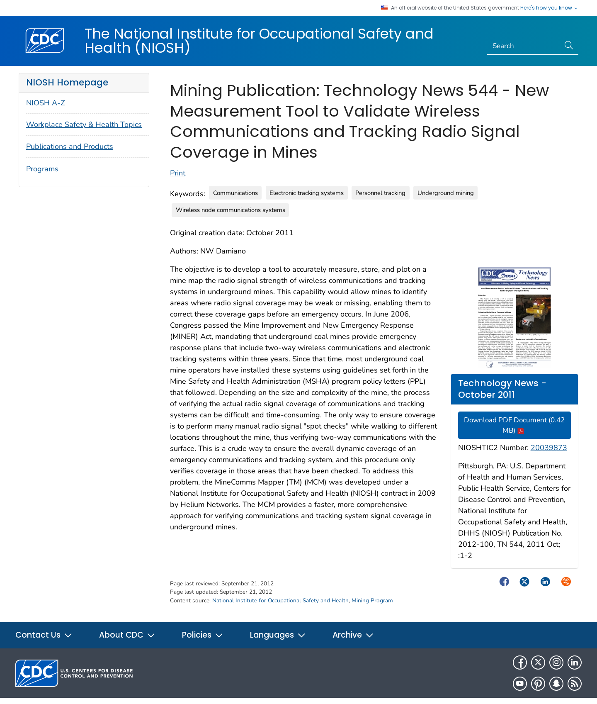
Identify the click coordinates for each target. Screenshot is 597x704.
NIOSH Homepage (67, 82)
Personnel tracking (380, 193)
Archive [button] (353, 635)
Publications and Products (69, 146)
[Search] (524, 46)
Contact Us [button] (44, 635)
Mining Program (372, 600)
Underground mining (445, 193)
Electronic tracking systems (306, 193)
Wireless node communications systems (230, 210)
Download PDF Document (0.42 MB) (514, 425)
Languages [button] (278, 635)
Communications (235, 193)
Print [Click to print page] (177, 173)
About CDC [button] (127, 635)
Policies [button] (202, 635)
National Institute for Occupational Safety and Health (280, 600)
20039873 (549, 448)
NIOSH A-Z (45, 103)
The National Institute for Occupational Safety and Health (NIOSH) (259, 41)
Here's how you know (549, 8)
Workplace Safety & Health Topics (84, 124)
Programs (42, 169)
